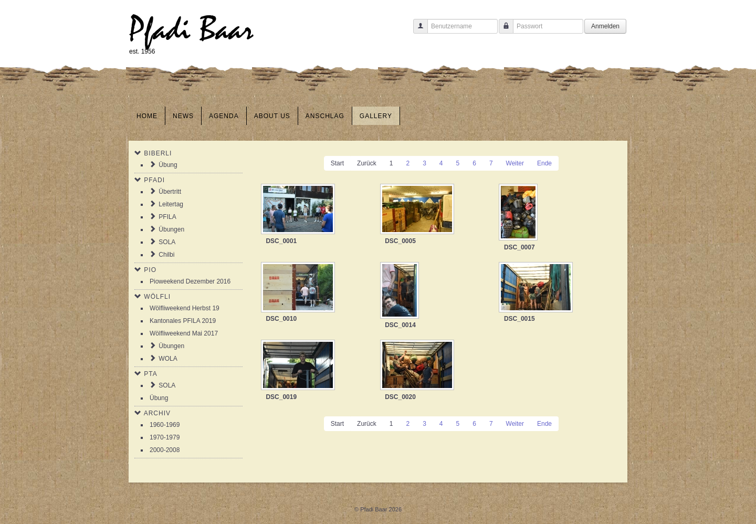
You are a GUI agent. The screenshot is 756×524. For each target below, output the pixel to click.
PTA (150, 374)
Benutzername (416, 31)
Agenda (224, 116)
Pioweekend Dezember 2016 (190, 281)
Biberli (158, 153)
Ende (544, 163)
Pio (150, 270)
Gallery (376, 116)
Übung (168, 165)
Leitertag (171, 204)
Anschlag (325, 116)
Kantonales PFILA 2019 (183, 320)
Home (147, 116)
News (183, 116)
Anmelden (605, 26)
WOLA (168, 358)
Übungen (171, 229)
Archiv (157, 413)
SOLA (167, 242)
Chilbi (166, 254)
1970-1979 (165, 437)
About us (272, 116)
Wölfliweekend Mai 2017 (184, 333)
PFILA (167, 217)
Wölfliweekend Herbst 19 (184, 308)
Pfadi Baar (191, 29)
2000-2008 (165, 450)
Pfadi (154, 180)
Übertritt (170, 191)
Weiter (515, 163)
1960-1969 (165, 424)
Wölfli (157, 296)
